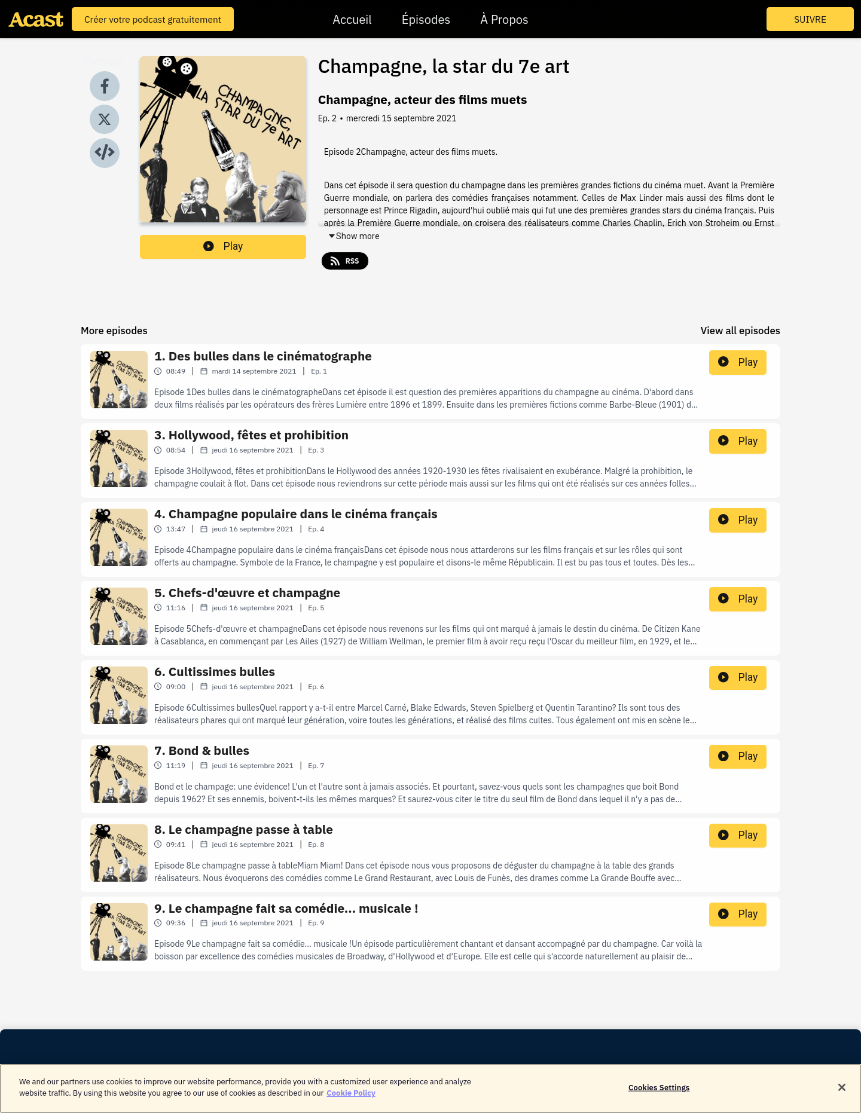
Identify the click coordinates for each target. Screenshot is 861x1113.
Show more (354, 236)
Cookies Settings (658, 1093)
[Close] (842, 1093)
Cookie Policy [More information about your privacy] (350, 1099)
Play (223, 246)
